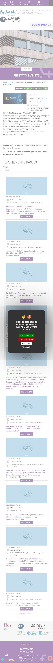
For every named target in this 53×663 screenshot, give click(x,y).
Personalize (26, 343)
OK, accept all (26, 335)
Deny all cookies (26, 339)
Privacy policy (26, 347)
